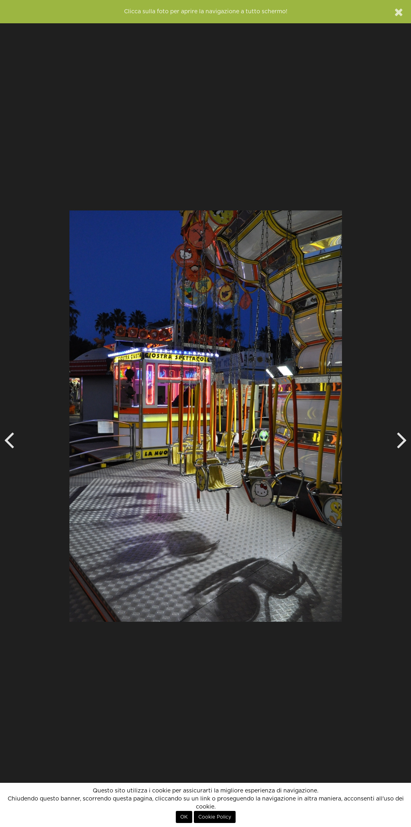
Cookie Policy (214, 817)
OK (184, 817)
